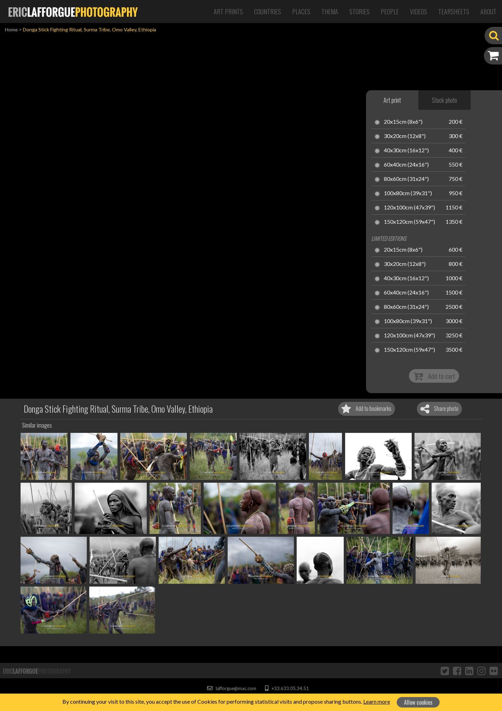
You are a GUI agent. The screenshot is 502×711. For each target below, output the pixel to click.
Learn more (376, 701)
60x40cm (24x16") (406, 165)
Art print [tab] (392, 100)
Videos (418, 11)
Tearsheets (453, 11)
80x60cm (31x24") (406, 179)
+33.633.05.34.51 (287, 688)
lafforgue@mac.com (231, 688)
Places (301, 11)
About (488, 11)
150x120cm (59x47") (409, 222)
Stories (359, 11)
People (390, 11)
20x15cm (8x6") (403, 122)
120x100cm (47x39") (409, 208)
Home (11, 29)
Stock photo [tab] (444, 100)
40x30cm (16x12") (406, 150)
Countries (267, 11)
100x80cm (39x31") (408, 193)
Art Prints (228, 11)
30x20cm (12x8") (405, 136)
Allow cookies (418, 702)
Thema (329, 11)
